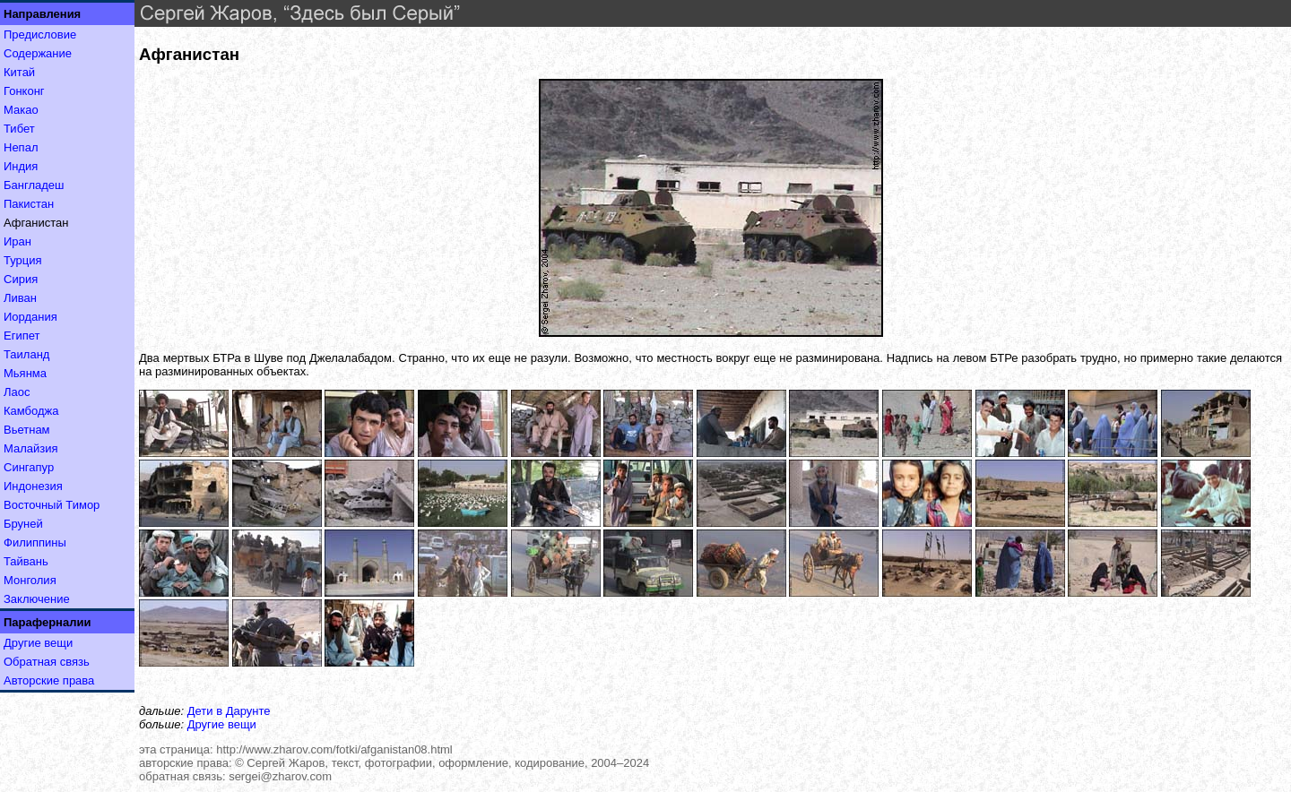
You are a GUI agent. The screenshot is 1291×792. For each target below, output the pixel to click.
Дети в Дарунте (229, 711)
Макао (21, 109)
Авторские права (49, 680)
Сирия (21, 279)
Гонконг (24, 91)
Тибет (19, 128)
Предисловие (40, 34)
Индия (21, 166)
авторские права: (185, 763)
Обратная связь (47, 661)
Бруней (23, 523)
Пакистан (29, 204)
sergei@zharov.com (280, 776)
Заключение (37, 599)
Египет (21, 335)
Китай (19, 72)
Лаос (17, 392)
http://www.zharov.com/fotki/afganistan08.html (334, 749)
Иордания (30, 316)
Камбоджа (31, 411)
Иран (17, 241)
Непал (21, 147)
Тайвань (26, 561)
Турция (23, 260)
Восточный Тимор (52, 505)
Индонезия (33, 486)
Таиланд (26, 354)
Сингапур (29, 467)
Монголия (30, 580)
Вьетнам (27, 429)
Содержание (38, 53)
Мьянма (25, 373)
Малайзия (31, 448)
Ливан (20, 298)
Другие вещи (38, 643)
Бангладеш (34, 185)
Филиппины (35, 542)
